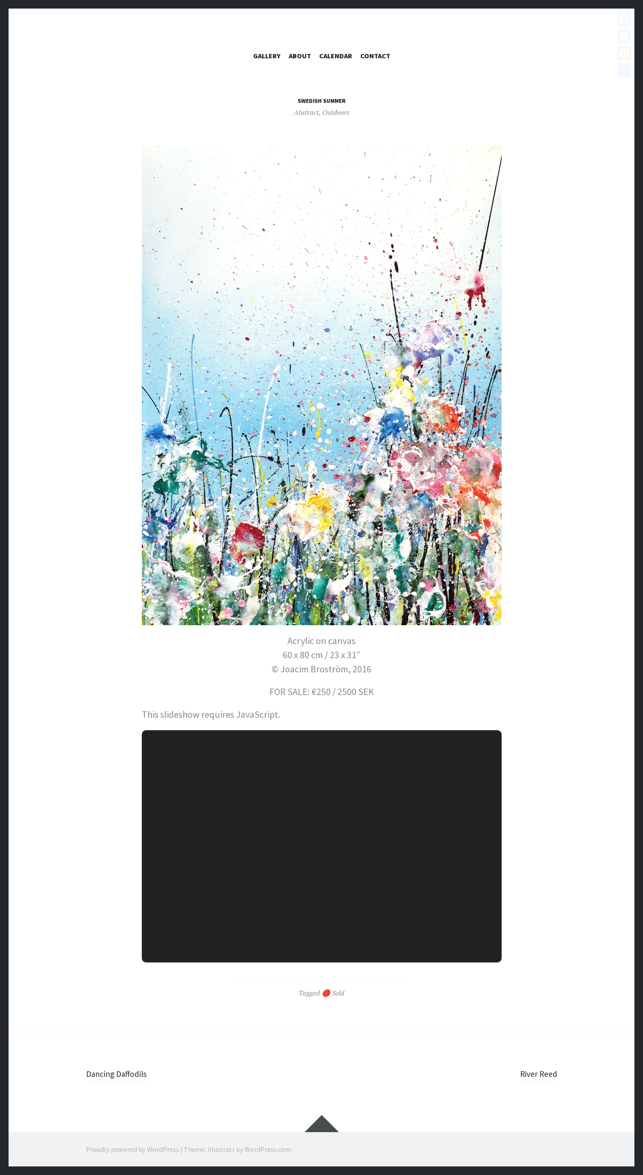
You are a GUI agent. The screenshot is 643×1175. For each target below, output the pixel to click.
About (300, 55)
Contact (375, 55)
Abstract (306, 112)
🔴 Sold (333, 993)
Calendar (335, 55)
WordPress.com (268, 1149)
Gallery (267, 55)
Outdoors (336, 112)
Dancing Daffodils (120, 1073)
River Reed (536, 1073)
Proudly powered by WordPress (132, 1149)
